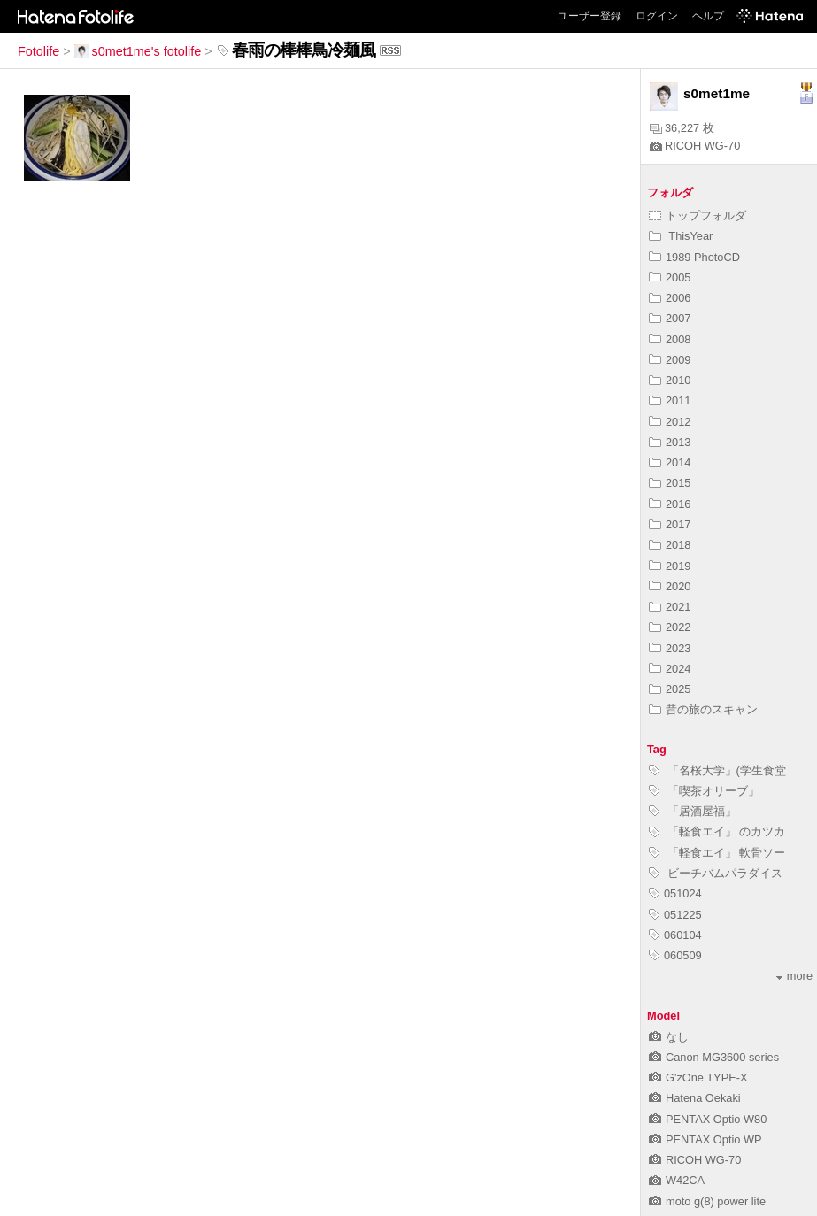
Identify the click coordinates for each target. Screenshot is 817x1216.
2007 (669, 318)
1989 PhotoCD (694, 257)
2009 (669, 359)
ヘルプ (708, 16)
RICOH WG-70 (695, 145)
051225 (675, 914)
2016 (669, 504)
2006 (669, 297)
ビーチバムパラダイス (715, 873)
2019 (669, 566)
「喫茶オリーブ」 (704, 790)
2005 (669, 277)
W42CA (677, 1180)
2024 (669, 668)
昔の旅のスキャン (703, 709)
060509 (675, 955)
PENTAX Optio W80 (708, 1119)
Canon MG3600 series (714, 1057)
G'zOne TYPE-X (698, 1077)
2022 (669, 627)
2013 (669, 442)
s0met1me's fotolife (138, 51)
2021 (669, 606)
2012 (669, 421)
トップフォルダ (697, 215)
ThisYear (681, 235)
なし (669, 1036)
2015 (669, 482)
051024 (675, 893)
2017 (669, 524)
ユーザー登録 (589, 16)
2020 (669, 586)
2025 (669, 689)
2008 (669, 339)
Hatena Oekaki (695, 1097)
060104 (675, 935)
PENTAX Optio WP (705, 1139)
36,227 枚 (682, 128)
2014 (669, 462)
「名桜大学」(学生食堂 (717, 770)
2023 (669, 648)
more (794, 975)
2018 (669, 544)
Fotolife (38, 51)
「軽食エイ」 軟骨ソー (717, 852)
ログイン (657, 16)
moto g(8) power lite (707, 1201)
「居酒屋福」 (692, 811)
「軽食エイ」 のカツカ (717, 831)
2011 (669, 400)
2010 (669, 380)
